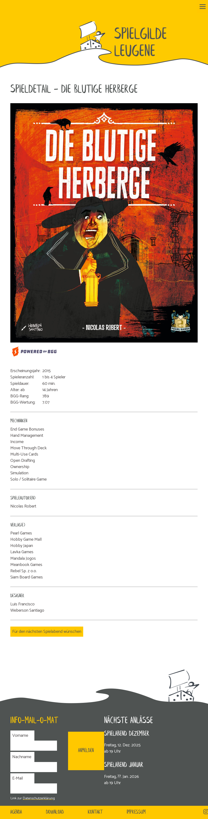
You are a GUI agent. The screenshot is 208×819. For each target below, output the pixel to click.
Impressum (136, 812)
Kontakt (95, 812)
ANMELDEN (86, 751)
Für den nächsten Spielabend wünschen (46, 631)
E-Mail (17, 778)
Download (55, 812)
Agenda (16, 812)
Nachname (21, 757)
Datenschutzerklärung (39, 798)
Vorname (20, 735)
